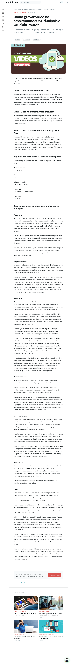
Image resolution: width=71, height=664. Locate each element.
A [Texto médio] (62, 2)
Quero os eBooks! (54, 575)
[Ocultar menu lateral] (3, 2)
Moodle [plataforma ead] (46, 634)
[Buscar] (22, 2)
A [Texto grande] (64, 2)
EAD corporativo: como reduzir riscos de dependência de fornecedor (50, 614)
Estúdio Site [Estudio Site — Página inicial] (12, 2)
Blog (15, 9)
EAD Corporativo (44, 611)
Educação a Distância (22, 9)
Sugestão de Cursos (19, 634)
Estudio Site (24, 583)
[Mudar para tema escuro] (67, 2)
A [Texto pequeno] (60, 2)
